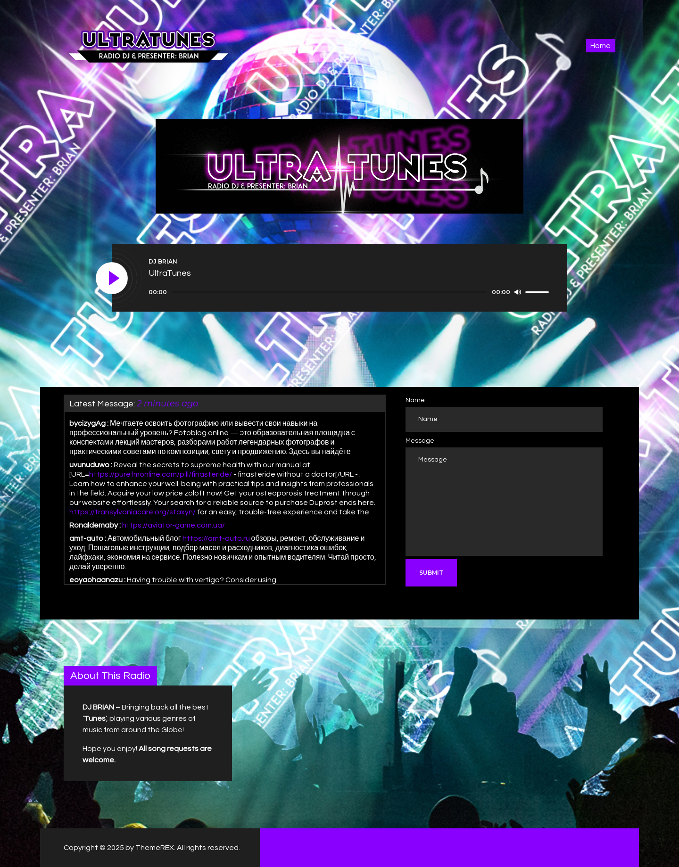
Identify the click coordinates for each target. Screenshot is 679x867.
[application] (350, 292)
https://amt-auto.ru (216, 538)
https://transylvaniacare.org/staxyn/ (132, 512)
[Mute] (517, 292)
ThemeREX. (155, 847)
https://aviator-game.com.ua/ (173, 525)
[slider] (329, 292)
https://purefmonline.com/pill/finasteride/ (160, 474)
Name (415, 400)
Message (420, 441)
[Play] (112, 279)
